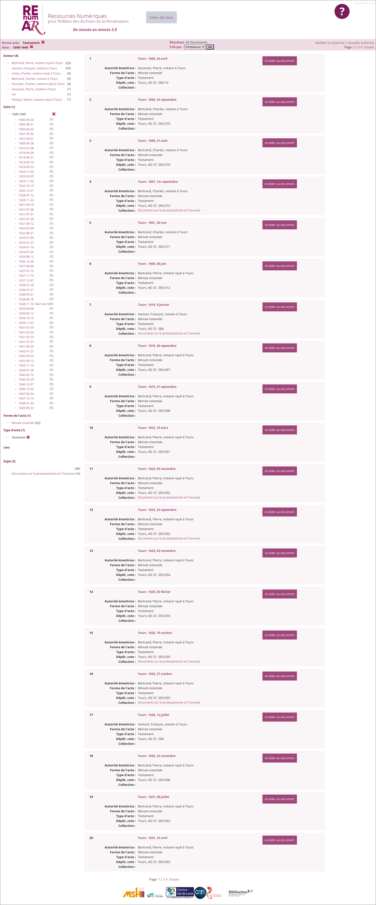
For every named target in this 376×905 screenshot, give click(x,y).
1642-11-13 (26, 365)
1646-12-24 (26, 389)
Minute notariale (23, 423)
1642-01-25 (26, 351)
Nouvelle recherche (361, 43)
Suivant (369, 47)
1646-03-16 (26, 375)
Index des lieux (161, 17)
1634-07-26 (26, 252)
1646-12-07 (26, 384)
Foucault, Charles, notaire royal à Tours (38, 84)
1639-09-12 (26, 313)
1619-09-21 (26, 157)
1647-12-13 (26, 398)
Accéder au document (279, 61)
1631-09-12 (26, 224)
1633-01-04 (26, 238)
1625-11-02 (26, 181)
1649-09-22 (26, 408)
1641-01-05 (26, 327)
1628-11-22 (26, 200)
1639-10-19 (26, 318)
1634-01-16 (26, 247)
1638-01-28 (26, 285)
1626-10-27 (26, 191)
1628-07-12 (26, 195)
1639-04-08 (26, 309)
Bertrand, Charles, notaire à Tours (34, 79)
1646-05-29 (26, 379)
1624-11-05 (26, 172)
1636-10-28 (26, 261)
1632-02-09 (26, 228)
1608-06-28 (26, 143)
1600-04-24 (26, 120)
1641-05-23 (26, 337)
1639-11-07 (26, 323)
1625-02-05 (26, 176)
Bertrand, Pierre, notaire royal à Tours (37, 63)
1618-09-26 (26, 153)
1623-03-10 (26, 162)
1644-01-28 (26, 370)
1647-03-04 (26, 394)
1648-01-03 (26, 403)
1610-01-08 (26, 148)
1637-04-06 (26, 266)
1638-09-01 (26, 294)
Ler (14, 94)
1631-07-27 (26, 214)
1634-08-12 (26, 257)
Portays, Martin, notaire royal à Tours (37, 100)
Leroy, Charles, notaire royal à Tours (36, 73)
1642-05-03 (26, 356)
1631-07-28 (26, 219)
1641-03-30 (26, 332)
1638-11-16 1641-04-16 (33, 304)
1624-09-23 (26, 167)
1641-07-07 (26, 342)
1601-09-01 (26, 139)
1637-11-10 (26, 276)
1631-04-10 (26, 205)
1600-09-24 (26, 129)
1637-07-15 (26, 271)
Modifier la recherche (329, 43)
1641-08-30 (26, 346)
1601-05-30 (26, 134)
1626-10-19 (26, 186)
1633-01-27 (26, 243)
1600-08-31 (26, 124)
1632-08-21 (26, 233)
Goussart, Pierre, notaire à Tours (34, 89)
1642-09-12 (26, 361)
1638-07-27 (26, 290)
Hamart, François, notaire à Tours (34, 68)
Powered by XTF (364, 3)
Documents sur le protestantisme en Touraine (43, 474)
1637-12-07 (26, 280)
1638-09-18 (26, 299)
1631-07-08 (26, 210)
